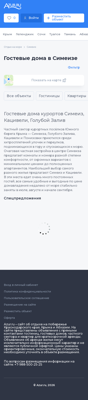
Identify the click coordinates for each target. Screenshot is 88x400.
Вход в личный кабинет (21, 285)
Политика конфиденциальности (27, 291)
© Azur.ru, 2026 (44, 385)
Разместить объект (18, 311)
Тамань (70, 34)
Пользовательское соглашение (26, 298)
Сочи (41, 34)
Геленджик (25, 34)
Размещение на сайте (20, 304)
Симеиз (31, 47)
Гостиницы (49, 96)
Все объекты (19, 96)
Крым (7, 34)
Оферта (9, 318)
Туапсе (54, 34)
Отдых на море (13, 47)
